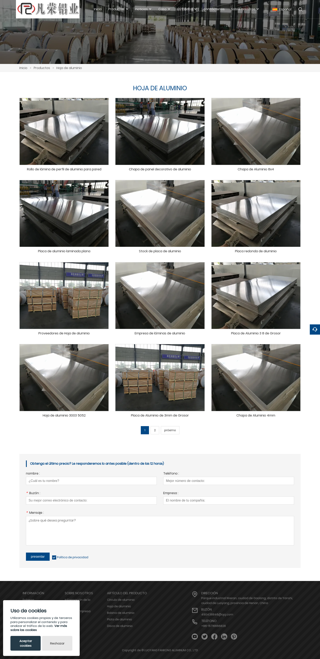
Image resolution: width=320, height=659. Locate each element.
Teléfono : (171, 474)
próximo (170, 430)
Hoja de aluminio (69, 68)
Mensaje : (35, 513)
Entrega (28, 600)
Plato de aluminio (119, 619)
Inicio (23, 68)
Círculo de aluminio (121, 600)
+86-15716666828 (213, 626)
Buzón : (33, 493)
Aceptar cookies (25, 643)
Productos (42, 68)
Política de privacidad (72, 557)
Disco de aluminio (120, 626)
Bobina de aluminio (120, 613)
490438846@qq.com (217, 614)
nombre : (33, 474)
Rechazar (57, 643)
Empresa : (170, 493)
